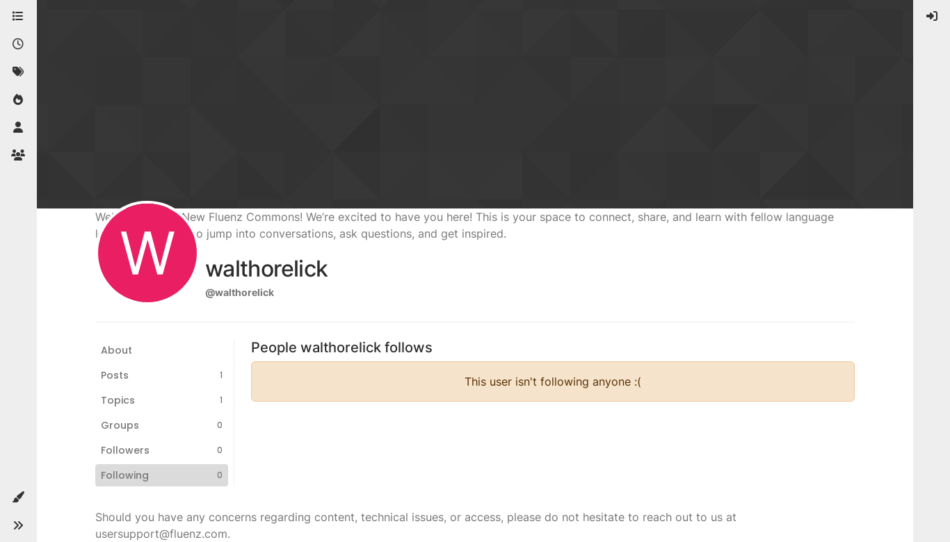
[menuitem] (931, 17)
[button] (18, 497)
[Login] (931, 17)
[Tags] (18, 72)
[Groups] (18, 156)
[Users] (18, 128)
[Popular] (18, 100)
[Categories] (18, 17)
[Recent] (18, 44)
